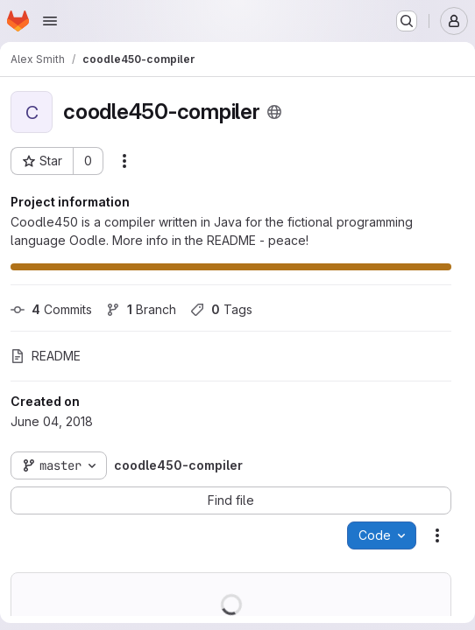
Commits (51, 309)
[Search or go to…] (406, 21)
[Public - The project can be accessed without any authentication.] (274, 112)
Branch (141, 309)
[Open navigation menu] (50, 21)
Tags (221, 309)
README (46, 355)
